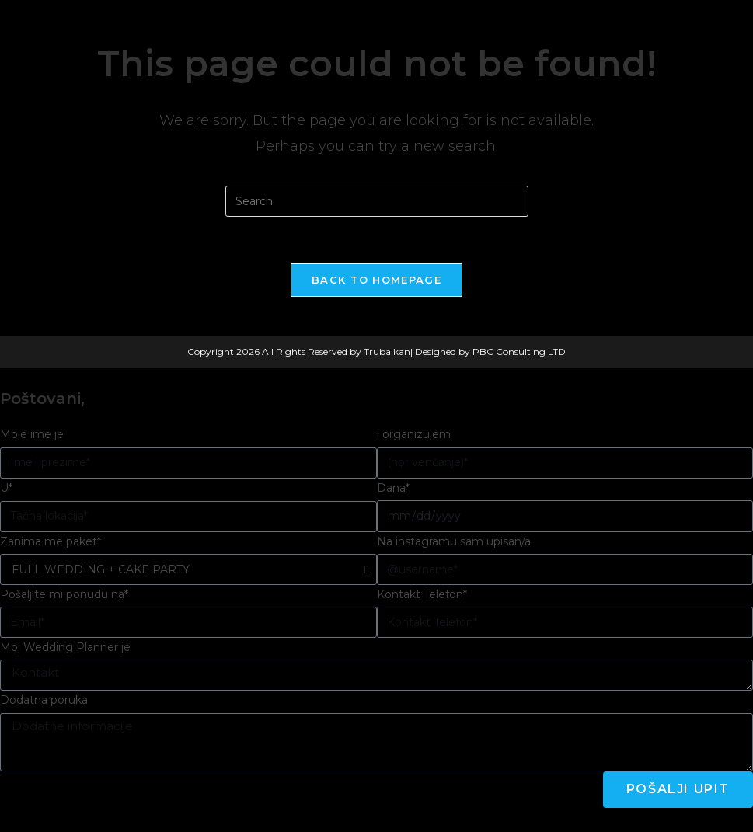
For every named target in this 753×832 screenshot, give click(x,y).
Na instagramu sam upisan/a (454, 541)
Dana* (393, 488)
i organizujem (414, 434)
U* (6, 488)
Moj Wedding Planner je (65, 647)
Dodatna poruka (44, 700)
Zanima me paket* (50, 541)
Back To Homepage (376, 279)
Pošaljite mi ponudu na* (64, 594)
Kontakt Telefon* (422, 594)
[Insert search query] (376, 201)
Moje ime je (32, 434)
